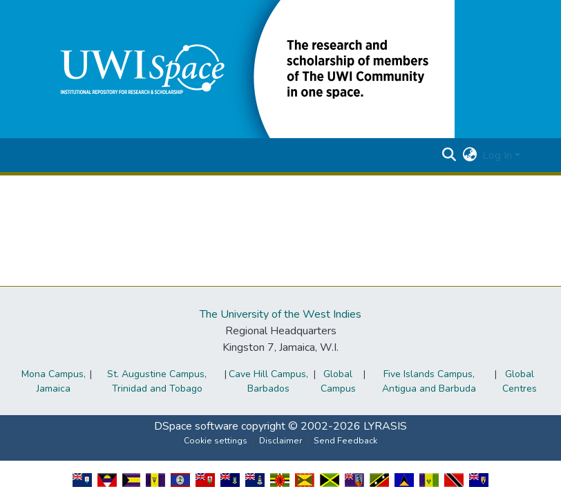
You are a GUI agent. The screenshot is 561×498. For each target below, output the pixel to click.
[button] (247, 68)
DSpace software (196, 426)
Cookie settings (215, 440)
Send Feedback (345, 440)
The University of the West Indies (280, 314)
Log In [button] (498, 155)
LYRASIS (385, 426)
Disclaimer (280, 440)
